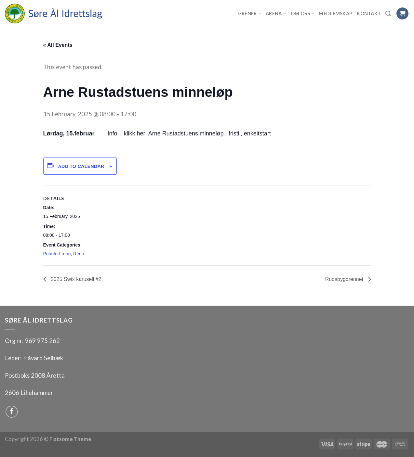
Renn (78, 253)
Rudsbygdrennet (345, 279)
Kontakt (369, 13)
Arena (276, 13)
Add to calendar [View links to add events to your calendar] (81, 166)
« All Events (58, 45)
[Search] (388, 13)
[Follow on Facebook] (12, 412)
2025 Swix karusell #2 (75, 279)
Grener (249, 13)
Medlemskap (335, 13)
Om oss (302, 13)
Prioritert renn (57, 253)
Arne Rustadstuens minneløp (186, 133)
